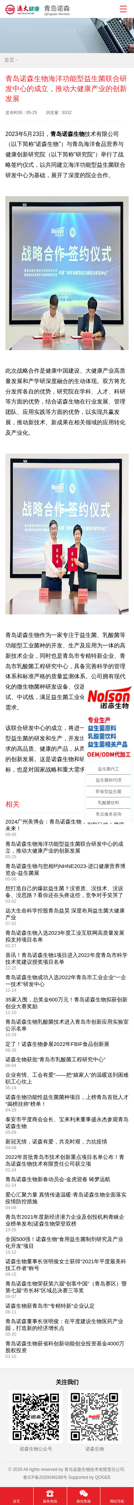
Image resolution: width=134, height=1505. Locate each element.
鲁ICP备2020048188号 (45, 1477)
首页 (9, 60)
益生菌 (88, 635)
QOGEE (103, 1477)
